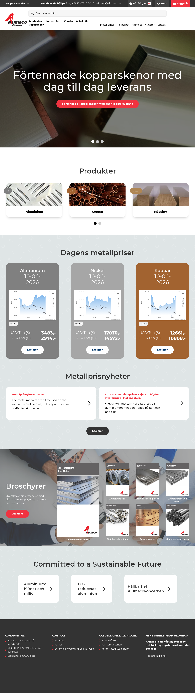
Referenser (36, 24)
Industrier (53, 21)
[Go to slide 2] (97, 141)
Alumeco (137, 24)
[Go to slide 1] (92, 141)
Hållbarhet (123, 24)
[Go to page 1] (95, 223)
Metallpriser (107, 24)
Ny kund (162, 3)
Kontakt (162, 24)
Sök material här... (46, 13)
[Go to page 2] (99, 223)
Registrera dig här (156, 655)
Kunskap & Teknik (76, 21)
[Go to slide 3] (102, 141)
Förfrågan (140, 3)
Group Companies (17, 3)
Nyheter (150, 24)
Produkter (35, 21)
